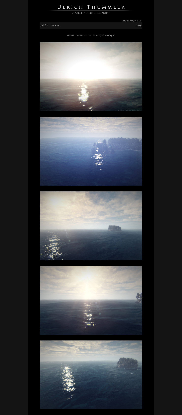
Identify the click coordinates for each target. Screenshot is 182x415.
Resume (56, 25)
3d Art (44, 25)
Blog (138, 25)
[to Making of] (109, 35)
